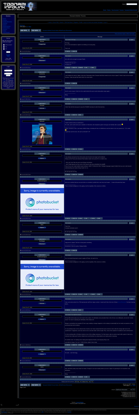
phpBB (75, 403)
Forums (122, 10)
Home (104, 10)
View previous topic (120, 33)
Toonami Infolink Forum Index (50, 30)
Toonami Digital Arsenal (131, 10)
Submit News (6, 27)
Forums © (136, 406)
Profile (81, 22)
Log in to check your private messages (93, 22)
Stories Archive (6, 26)
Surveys (5, 29)
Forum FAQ (56, 22)
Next (30, 26)
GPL (43, 412)
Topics (109, 10)
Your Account (115, 10)
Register (76, 22)
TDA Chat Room (69, 22)
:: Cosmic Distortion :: (80, 402)
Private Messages (7, 21)
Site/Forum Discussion (66, 30)
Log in (105, 22)
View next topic (131, 33)
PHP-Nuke (4, 412)
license (69, 412)
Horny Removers (122, 302)
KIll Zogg (22, 25)
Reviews (5, 23)
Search (5, 24)
